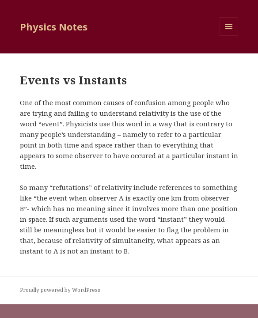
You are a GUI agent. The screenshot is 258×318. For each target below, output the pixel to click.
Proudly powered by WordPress (60, 290)
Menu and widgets (229, 35)
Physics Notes (53, 26)
